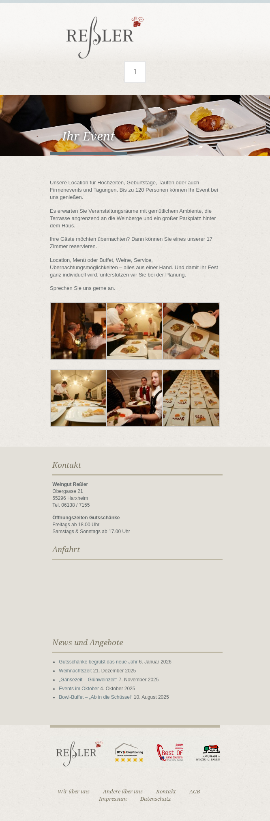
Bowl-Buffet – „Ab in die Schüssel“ (95, 697)
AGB (194, 792)
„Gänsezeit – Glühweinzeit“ (88, 680)
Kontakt (166, 792)
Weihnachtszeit (75, 671)
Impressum (113, 799)
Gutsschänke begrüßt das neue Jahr (98, 662)
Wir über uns (74, 792)
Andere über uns (123, 792)
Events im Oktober (79, 688)
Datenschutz (155, 799)
